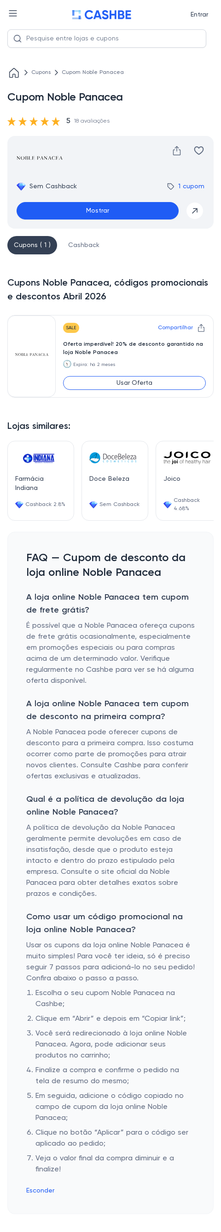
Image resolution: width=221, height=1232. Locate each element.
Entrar (199, 14)
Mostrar (97, 211)
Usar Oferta (134, 383)
